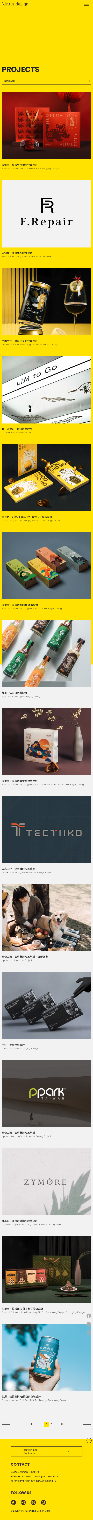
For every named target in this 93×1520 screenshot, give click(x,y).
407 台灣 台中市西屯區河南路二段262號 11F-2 (33, 1480)
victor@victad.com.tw (46, 1476)
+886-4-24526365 (21, 1476)
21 (62, 1424)
